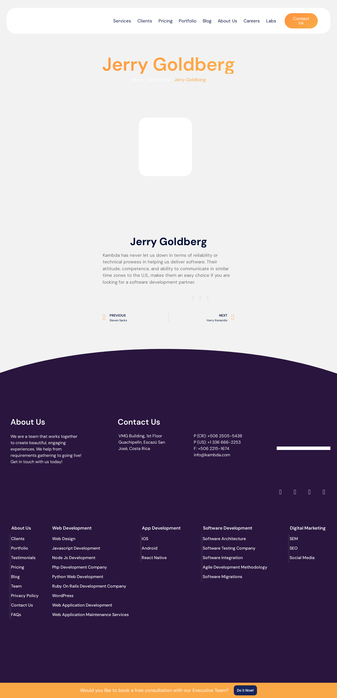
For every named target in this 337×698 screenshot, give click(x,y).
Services (122, 21)
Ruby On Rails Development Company (71, 586)
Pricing (165, 21)
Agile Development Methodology (222, 567)
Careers (252, 21)
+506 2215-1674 (213, 448)
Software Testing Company (222, 548)
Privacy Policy (25, 595)
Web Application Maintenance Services (71, 614)
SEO (294, 548)
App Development (161, 528)
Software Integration (222, 557)
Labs (271, 21)
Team (16, 586)
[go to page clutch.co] (24, 491)
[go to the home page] (33, 19)
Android (150, 548)
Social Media (302, 557)
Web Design (63, 538)
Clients (144, 21)
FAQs (16, 614)
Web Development (72, 528)
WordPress (62, 595)
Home (137, 80)
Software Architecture (222, 538)
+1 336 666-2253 (224, 442)
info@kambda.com (212, 455)
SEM (294, 538)
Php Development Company (71, 567)
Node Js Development (71, 557)
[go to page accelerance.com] (89, 492)
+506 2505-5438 (224, 436)
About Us (227, 21)
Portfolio (187, 21)
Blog (207, 21)
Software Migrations (222, 576)
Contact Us (139, 422)
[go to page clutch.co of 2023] (154, 491)
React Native (154, 557)
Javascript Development (71, 548)
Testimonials (23, 557)
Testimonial (159, 80)
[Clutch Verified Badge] (303, 430)
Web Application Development (71, 605)
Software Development (227, 528)
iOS (145, 538)
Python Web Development (71, 576)
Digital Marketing (308, 528)
